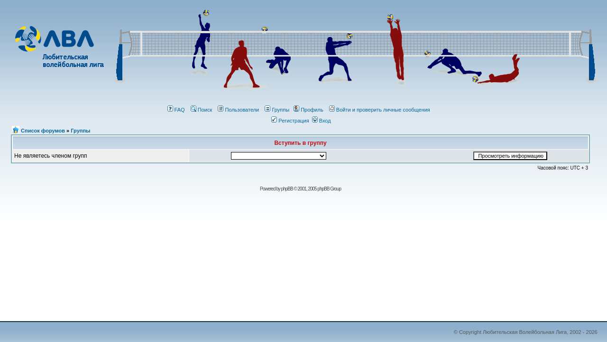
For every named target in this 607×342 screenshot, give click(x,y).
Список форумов (43, 130)
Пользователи (238, 110)
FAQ (176, 110)
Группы (277, 110)
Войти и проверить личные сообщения (379, 110)
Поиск (201, 110)
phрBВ (287, 188)
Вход (321, 121)
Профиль (308, 110)
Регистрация (290, 121)
